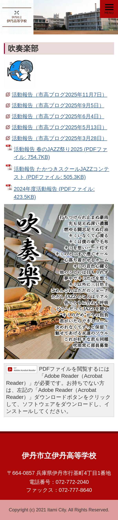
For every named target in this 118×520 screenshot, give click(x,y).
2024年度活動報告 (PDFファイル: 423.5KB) (54, 193)
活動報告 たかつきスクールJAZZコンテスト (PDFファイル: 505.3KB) (61, 173)
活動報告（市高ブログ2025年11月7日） (59, 95)
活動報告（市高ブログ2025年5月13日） (59, 127)
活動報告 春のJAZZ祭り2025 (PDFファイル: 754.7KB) (60, 153)
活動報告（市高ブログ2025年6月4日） (58, 116)
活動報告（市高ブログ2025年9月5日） (58, 105)
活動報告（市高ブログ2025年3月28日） (59, 138)
